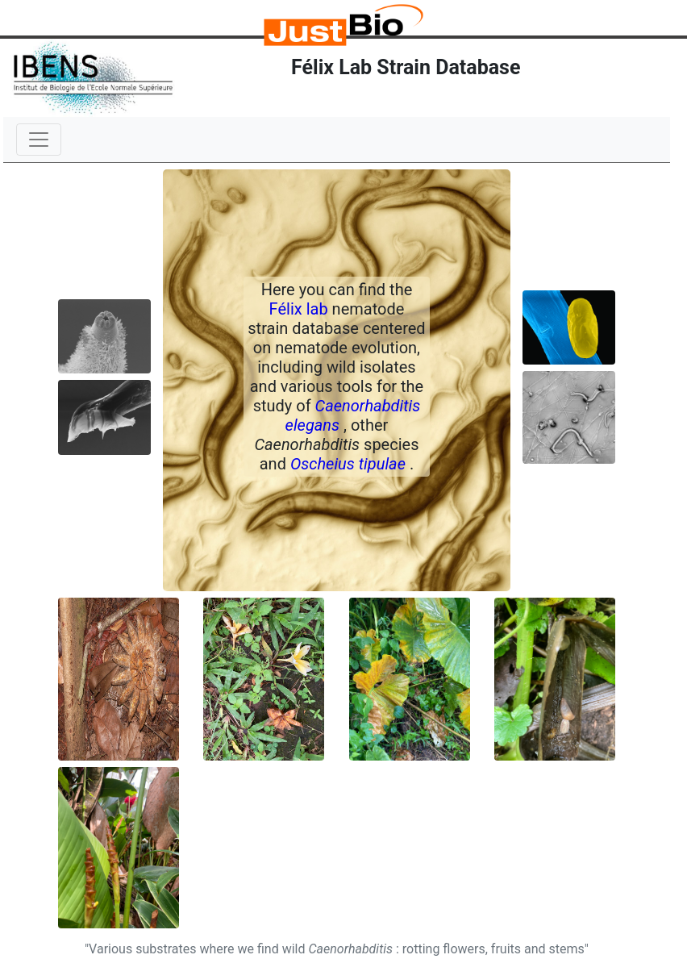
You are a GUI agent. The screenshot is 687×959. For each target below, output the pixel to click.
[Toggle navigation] (38, 139)
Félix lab (300, 309)
